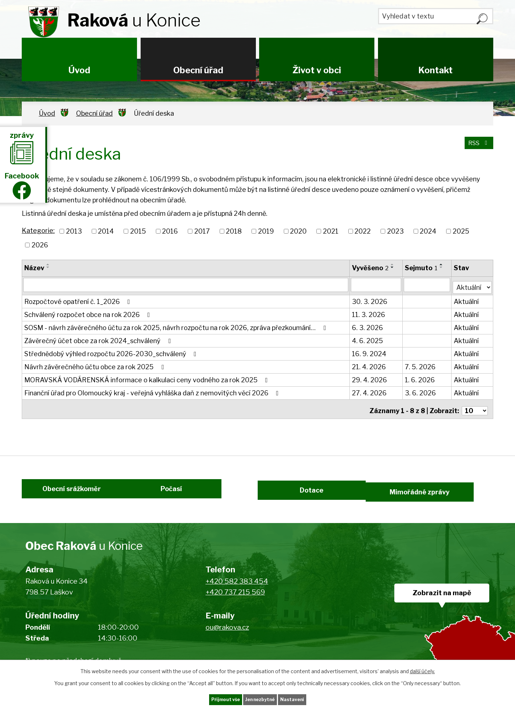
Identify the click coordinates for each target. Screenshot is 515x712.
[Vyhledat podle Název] (186, 285)
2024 (428, 231)
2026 (40, 245)
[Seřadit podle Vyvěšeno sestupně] (393, 267)
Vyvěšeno (370, 268)
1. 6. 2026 (421, 378)
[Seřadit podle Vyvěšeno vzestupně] (393, 264)
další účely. (422, 669)
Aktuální (466, 299)
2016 (170, 231)
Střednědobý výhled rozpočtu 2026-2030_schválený (111, 351)
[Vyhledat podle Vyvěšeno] (376, 285)
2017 (202, 231)
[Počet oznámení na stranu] (475, 405)
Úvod (79, 70)
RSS (477, 147)
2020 (298, 231)
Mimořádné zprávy (443, 492)
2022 (362, 231)
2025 (461, 231)
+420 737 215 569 (235, 597)
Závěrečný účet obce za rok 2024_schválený (99, 338)
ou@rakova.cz (227, 633)
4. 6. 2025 (367, 338)
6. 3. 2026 (367, 325)
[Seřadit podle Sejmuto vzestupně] (442, 264)
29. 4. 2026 (369, 378)
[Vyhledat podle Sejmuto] (427, 285)
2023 (395, 231)
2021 (331, 231)
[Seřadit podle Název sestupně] (48, 267)
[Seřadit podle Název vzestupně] (48, 264)
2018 (234, 231)
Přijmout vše (210, 699)
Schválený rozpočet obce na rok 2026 (88, 312)
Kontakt (435, 70)
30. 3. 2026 (370, 299)
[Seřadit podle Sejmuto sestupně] (442, 267)
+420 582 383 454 (236, 587)
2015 (138, 231)
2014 (106, 231)
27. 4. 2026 (369, 391)
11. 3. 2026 (369, 312)
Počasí (180, 492)
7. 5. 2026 (421, 365)
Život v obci (316, 70)
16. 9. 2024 (369, 351)
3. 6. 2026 (421, 391)
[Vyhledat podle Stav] (472, 284)
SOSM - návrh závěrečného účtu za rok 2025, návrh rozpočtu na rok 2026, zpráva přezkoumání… (176, 325)
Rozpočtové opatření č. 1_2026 (78, 299)
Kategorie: (38, 230)
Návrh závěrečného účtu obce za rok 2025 (95, 365)
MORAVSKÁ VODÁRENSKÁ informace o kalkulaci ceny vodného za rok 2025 (147, 378)
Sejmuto (422, 268)
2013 (74, 231)
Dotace (307, 492)
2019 (266, 231)
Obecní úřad (198, 70)
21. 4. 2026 (369, 365)
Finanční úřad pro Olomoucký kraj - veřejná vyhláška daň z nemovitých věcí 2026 (153, 391)
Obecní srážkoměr (62, 492)
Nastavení (307, 699)
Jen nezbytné (260, 699)
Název (34, 268)
